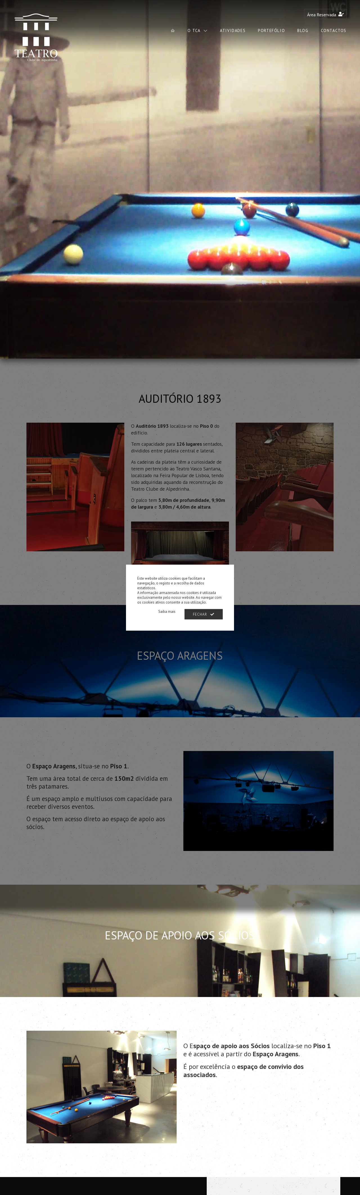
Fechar (203, 614)
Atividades (233, 30)
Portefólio (271, 30)
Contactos (333, 30)
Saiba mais (167, 611)
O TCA (195, 30)
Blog (302, 30)
